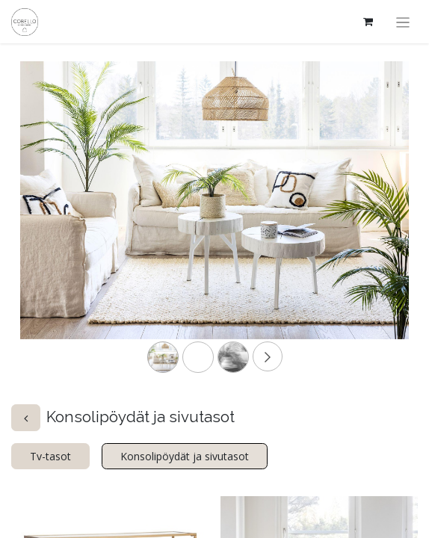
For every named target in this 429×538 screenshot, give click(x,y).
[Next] (380, 223)
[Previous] (49, 223)
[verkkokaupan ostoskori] (368, 21)
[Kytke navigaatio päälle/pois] (403, 21)
